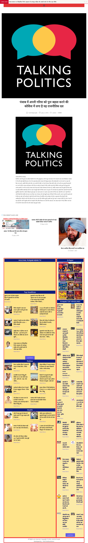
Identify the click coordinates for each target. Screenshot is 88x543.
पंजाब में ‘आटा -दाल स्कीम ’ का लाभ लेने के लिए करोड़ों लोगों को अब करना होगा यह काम (79, 520)
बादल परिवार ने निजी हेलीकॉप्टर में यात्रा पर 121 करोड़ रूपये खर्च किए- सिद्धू (47, 389)
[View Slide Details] (70, 281)
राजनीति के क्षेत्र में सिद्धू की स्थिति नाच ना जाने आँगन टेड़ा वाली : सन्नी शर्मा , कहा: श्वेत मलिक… (20, 378)
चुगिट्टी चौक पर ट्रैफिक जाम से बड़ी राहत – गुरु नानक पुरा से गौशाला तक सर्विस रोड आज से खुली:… (21, 334)
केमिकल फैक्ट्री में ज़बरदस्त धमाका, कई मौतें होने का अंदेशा (65, 483)
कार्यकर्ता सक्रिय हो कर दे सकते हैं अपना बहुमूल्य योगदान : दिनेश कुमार (21, 389)
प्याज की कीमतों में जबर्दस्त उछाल (66, 445)
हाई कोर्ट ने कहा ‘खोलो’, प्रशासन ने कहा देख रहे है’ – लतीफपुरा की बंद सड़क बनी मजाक (66, 388)
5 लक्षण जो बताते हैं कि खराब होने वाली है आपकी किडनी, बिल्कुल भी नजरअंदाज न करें (47, 428)
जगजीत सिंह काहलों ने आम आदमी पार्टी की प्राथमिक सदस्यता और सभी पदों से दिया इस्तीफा (79, 388)
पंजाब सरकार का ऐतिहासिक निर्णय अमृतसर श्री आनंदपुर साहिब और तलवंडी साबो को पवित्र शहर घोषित (20, 346)
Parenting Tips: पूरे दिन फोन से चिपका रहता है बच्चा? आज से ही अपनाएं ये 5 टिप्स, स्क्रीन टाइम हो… (79, 336)
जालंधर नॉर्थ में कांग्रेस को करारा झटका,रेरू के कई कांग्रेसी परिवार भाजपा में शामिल (44, 221)
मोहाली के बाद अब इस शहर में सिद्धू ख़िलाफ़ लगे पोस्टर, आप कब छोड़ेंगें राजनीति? (66, 520)
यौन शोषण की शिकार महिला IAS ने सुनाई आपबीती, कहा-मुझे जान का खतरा (21, 438)
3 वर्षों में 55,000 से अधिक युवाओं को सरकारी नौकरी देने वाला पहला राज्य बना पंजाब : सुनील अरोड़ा (60, 408)
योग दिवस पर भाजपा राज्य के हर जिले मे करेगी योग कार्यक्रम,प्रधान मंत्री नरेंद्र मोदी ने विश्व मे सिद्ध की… (21, 401)
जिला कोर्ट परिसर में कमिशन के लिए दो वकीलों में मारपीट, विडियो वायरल (47, 322)
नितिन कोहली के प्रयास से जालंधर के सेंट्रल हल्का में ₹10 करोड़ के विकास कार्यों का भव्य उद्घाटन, (79, 362)
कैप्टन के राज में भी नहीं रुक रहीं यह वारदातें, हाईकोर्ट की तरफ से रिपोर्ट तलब (79, 483)
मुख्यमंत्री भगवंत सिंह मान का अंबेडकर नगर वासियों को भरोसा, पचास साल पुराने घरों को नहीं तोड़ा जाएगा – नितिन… (47, 334)
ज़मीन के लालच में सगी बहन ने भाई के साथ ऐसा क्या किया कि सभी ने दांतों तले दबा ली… (66, 502)
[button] (44, 5)
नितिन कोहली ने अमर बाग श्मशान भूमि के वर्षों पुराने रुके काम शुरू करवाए (20, 310)
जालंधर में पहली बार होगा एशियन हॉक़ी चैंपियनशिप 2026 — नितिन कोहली (21, 322)
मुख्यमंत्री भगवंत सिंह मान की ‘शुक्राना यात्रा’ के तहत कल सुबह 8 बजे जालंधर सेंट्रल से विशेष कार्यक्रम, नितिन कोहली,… (38, 298)
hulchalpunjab (33, 113)
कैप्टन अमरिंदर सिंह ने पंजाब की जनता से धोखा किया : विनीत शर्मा (21, 366)
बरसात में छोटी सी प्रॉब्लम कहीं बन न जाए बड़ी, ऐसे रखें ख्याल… (21, 427)
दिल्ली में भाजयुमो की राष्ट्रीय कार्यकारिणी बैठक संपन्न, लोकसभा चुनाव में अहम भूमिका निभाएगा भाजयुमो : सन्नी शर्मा (47, 378)
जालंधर (60, 113)
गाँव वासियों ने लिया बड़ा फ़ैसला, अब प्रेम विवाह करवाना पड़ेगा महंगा (79, 448)
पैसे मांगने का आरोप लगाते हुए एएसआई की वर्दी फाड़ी (79, 499)
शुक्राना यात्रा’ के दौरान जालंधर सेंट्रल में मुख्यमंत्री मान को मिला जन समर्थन (11, 297)
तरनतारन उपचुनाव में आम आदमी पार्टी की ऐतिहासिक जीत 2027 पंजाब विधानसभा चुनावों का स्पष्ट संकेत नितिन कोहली (66, 339)
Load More (30, 358)
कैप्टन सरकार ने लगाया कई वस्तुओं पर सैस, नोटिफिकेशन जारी (66, 464)
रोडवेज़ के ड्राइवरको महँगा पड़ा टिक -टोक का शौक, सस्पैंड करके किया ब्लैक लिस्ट (79, 465)
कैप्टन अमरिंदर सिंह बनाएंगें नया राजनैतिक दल (72, 248)
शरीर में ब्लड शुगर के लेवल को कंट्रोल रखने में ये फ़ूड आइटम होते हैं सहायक (21, 415)
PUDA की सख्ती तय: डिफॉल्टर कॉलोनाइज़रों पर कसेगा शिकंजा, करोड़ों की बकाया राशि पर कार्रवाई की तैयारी (47, 311)
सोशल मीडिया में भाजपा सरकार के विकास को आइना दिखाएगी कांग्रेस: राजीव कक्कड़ (47, 366)
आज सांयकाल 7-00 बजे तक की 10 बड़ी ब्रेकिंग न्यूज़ (79, 403)
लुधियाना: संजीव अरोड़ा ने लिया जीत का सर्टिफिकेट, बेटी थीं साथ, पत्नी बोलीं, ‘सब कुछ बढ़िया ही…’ (79, 429)
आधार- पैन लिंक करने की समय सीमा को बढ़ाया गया (15, 232)
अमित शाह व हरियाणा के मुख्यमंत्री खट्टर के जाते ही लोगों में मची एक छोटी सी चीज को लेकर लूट (47, 416)
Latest (54, 113)
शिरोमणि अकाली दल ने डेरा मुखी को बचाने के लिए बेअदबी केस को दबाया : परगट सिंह (66, 428)
